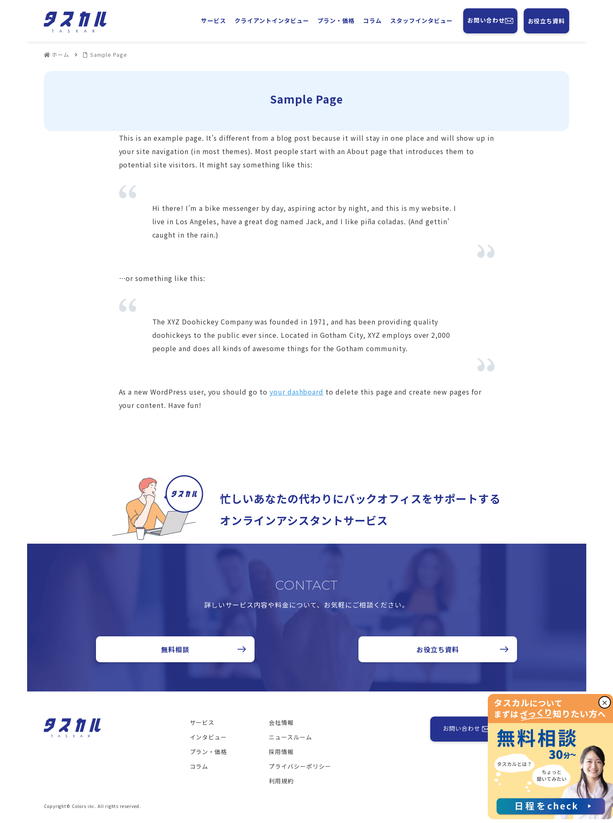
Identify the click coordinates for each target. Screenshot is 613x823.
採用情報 (281, 751)
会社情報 (281, 722)
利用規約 (281, 781)
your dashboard (296, 392)
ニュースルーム (290, 737)
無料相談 (175, 649)
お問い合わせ (490, 20)
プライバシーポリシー (300, 766)
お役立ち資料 (546, 21)
